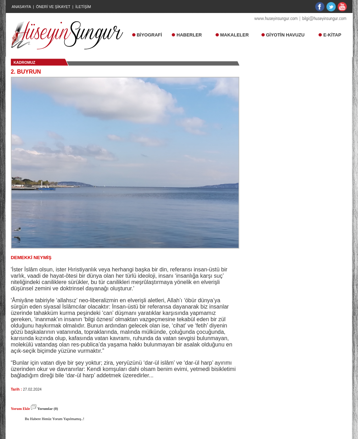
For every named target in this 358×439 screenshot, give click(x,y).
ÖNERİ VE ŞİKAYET (53, 7)
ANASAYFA (21, 7)
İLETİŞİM (83, 7)
